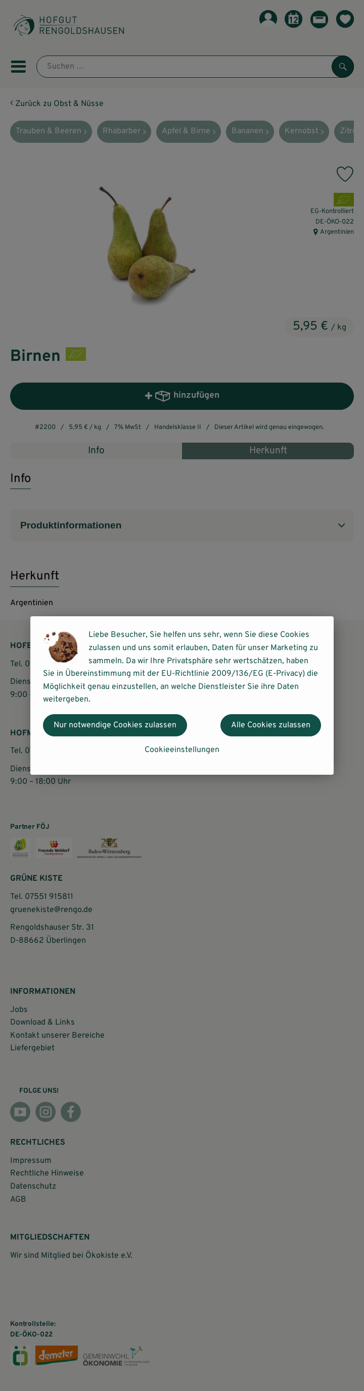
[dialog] (182, 695)
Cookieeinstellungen (182, 750)
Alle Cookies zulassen (270, 725)
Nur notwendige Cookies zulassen (115, 725)
